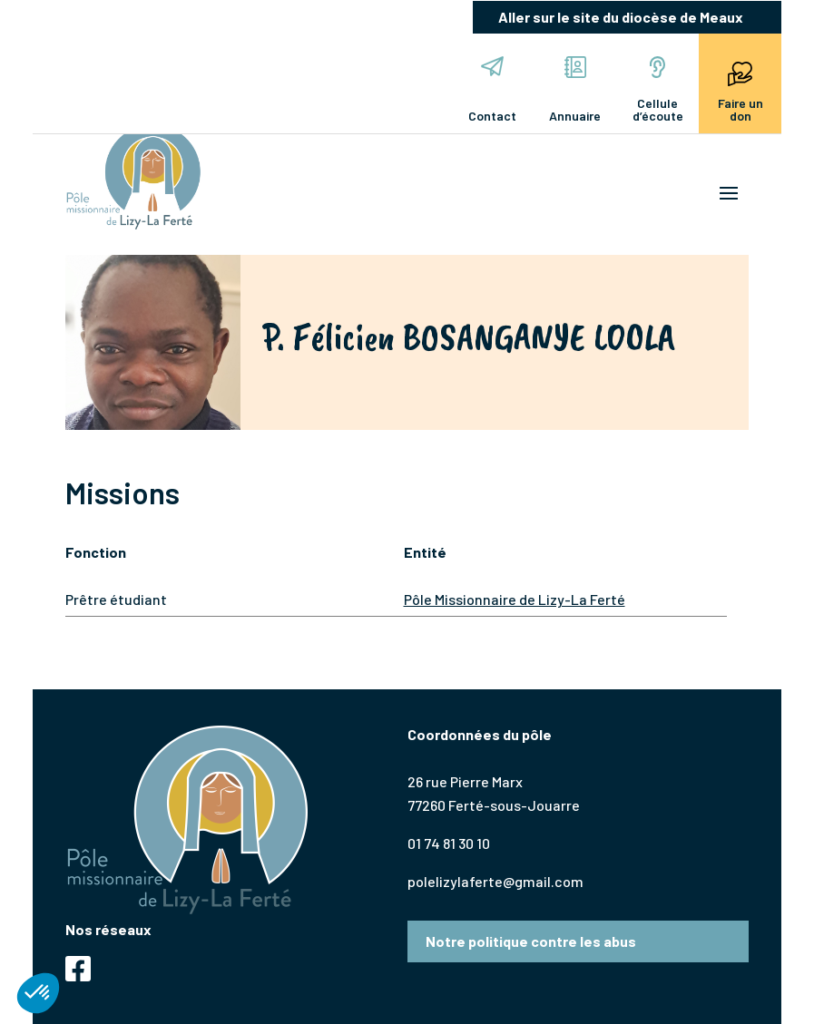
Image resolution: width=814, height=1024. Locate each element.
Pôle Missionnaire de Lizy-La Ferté (514, 599)
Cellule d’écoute (658, 89)
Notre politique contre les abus (531, 941)
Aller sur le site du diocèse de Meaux (620, 16)
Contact (492, 89)
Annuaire (575, 89)
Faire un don (740, 89)
